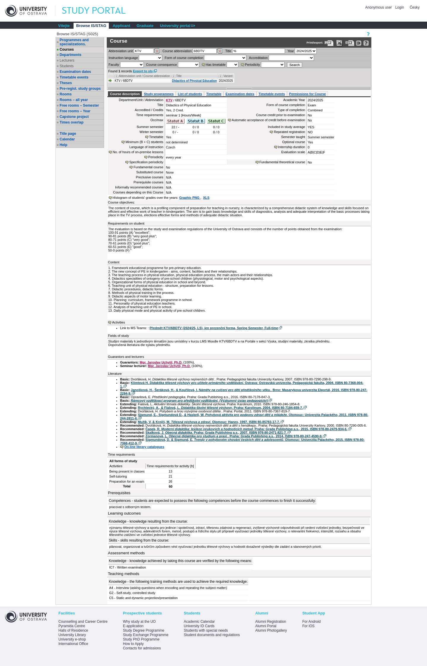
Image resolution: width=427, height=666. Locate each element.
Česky (415, 7)
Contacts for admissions (142, 648)
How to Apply (133, 644)
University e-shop (72, 639)
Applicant (121, 25)
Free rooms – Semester (79, 105)
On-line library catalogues (144, 447)
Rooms (66, 94)
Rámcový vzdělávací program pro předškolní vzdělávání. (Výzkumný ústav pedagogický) (199, 400)
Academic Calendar (199, 621)
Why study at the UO (139, 621)
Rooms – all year (74, 100)
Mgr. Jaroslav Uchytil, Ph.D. (161, 362)
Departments (70, 55)
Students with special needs (206, 630)
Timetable (213, 94)
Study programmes (158, 94)
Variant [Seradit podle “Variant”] (227, 76)
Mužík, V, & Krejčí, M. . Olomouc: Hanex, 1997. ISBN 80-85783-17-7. (209, 422)
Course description (125, 94)
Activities (118, 322)
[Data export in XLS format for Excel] (339, 43)
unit (121, 51)
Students (67, 66)
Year (290, 51)
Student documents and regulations (212, 635)
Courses (67, 49)
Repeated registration (289, 132)
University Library (72, 635)
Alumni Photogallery (271, 630)
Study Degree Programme (143, 630)
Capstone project (74, 117)
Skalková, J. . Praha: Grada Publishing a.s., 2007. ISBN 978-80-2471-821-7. (216, 432)
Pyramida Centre (71, 626)
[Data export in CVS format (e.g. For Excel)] (349, 43)
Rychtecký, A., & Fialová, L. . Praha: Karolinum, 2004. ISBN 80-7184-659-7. (220, 407)
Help (63, 145)
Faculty (114, 64)
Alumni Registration (270, 621)
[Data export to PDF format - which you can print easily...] (329, 43)
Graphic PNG (189, 197)
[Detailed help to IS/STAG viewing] (366, 43)
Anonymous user (379, 7)
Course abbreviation (177, 51)
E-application (133, 626)
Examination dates (75, 72)
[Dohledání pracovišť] (157, 51)
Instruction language (123, 58)
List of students (190, 94)
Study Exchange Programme (145, 635)
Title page (68, 134)
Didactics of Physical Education (194, 80)
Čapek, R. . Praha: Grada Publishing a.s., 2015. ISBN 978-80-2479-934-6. (247, 429)
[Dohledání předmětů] (220, 51)
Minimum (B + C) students (144, 142)
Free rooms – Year (75, 111)
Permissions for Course (307, 94)
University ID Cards (199, 626)
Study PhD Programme (141, 639)
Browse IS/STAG (91, 25)
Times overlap (71, 122)
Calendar (67, 139)
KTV (169, 100)
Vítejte (64, 25)
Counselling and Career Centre (82, 621)
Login (399, 7)
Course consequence (161, 64)
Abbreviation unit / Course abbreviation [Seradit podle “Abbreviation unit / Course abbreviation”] (144, 76)
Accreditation (258, 58)
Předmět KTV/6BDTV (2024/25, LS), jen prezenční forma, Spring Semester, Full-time (213, 328)
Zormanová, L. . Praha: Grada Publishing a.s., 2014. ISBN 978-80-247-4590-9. (234, 436)
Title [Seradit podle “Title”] (179, 76)
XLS (206, 197)
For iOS (308, 626)
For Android (311, 621)
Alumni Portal (265, 626)
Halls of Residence (73, 630)
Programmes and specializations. (74, 42)
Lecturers (67, 60)
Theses (66, 83)
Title (228, 51)
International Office (73, 644)
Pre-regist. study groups (80, 89)
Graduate (145, 25)
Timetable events (74, 77)
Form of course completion (184, 58)
